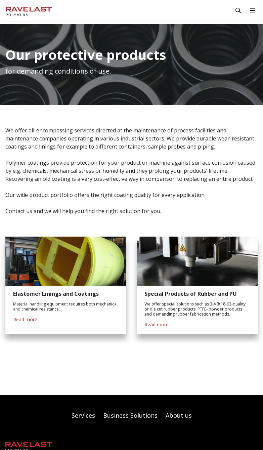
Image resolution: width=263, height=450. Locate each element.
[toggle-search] (238, 10)
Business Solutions (130, 415)
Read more (25, 319)
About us (179, 415)
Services (83, 415)
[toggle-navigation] (253, 10)
